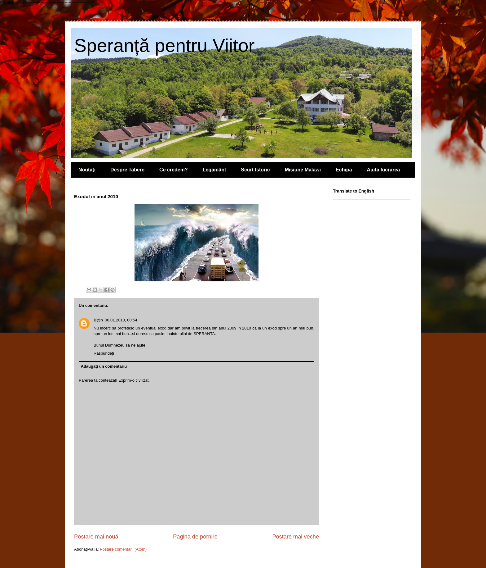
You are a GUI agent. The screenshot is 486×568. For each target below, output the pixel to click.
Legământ (214, 169)
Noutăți (86, 169)
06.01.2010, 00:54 (121, 320)
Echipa (344, 169)
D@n (98, 320)
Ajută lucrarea (383, 169)
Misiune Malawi (303, 169)
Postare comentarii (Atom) (123, 549)
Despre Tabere (127, 169)
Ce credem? (173, 169)
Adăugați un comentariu (104, 366)
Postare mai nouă (96, 537)
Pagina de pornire (195, 537)
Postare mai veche (295, 537)
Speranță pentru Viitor (164, 45)
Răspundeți (104, 353)
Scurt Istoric (255, 169)
